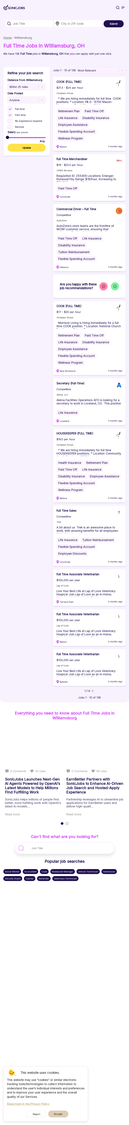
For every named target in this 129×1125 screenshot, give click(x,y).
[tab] (62, 823)
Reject (39, 1114)
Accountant (30, 871)
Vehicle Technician (88, 871)
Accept (55, 1114)
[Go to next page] (92, 691)
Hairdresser (109, 871)
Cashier (30, 878)
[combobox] (29, 23)
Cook (44, 871)
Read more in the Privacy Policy (28, 1104)
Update (26, 147)
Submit (114, 23)
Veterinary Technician (65, 878)
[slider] (7, 137)
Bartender (44, 878)
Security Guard (13, 878)
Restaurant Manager (62, 871)
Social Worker (12, 871)
